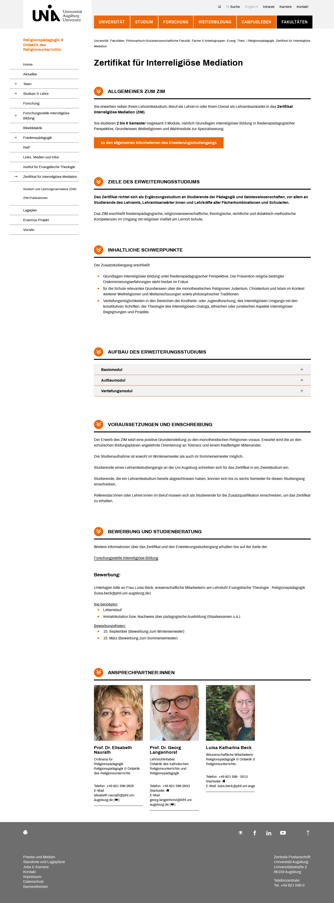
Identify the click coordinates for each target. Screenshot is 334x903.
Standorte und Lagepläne (44, 862)
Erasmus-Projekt (36, 220)
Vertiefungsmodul (202, 391)
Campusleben (256, 22)
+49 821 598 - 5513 (233, 777)
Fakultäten (295, 22)
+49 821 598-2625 (120, 786)
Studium (144, 22)
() (116, 800)
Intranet (268, 7)
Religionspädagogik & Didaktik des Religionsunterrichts (43, 45)
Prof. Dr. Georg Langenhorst (165, 750)
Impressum (32, 877)
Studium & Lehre (35, 94)
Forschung (175, 22)
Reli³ (26, 147)
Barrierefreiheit (35, 887)
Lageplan (30, 210)
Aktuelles (30, 74)
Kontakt (302, 7)
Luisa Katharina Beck (229, 747)
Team (27, 84)
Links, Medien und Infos (41, 157)
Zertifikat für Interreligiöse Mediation (50, 177)
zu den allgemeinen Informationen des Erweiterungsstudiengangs (159, 143)
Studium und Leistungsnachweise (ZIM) (49, 189)
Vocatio (28, 230)
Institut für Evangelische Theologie (49, 167)
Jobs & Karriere (36, 867)
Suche (233, 7)
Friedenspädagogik (37, 138)
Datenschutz (33, 882)
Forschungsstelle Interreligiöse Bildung (46, 115)
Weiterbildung (215, 22)
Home (27, 64)
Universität (112, 22)
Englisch (251, 7)
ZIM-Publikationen (35, 198)
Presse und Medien (39, 857)
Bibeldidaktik (32, 128)
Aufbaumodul (202, 380)
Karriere (285, 7)
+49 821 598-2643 (176, 786)
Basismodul (202, 369)
